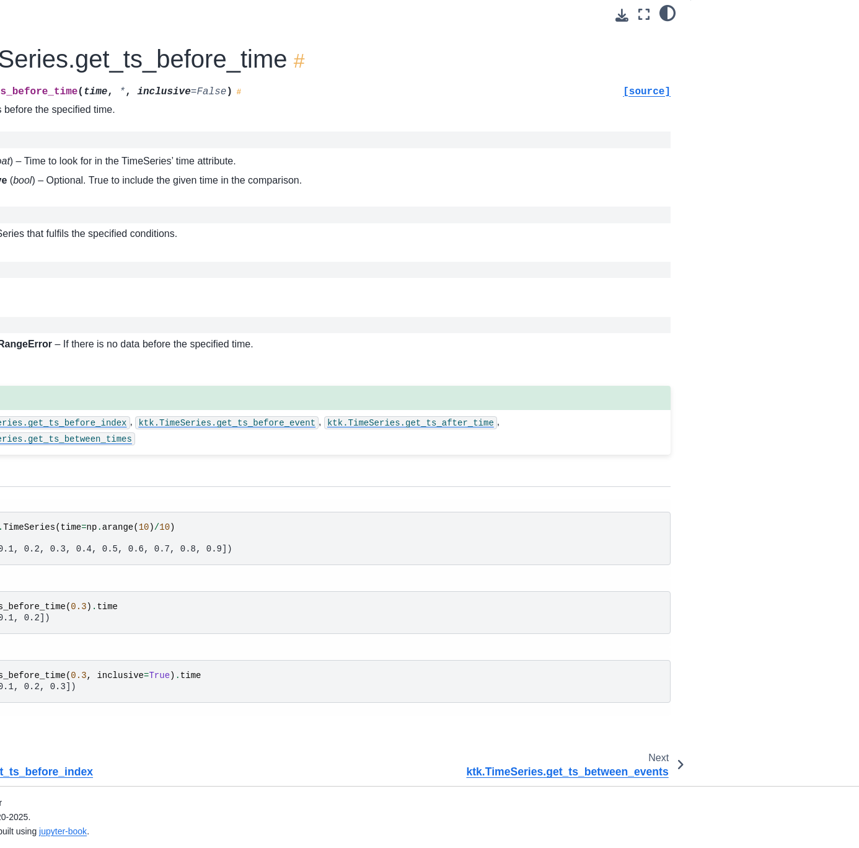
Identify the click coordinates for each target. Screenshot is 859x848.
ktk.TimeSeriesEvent (66, 705)
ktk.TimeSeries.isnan (77, 321)
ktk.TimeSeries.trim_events (89, 646)
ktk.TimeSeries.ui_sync (81, 685)
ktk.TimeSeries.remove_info (91, 489)
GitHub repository (51, 804)
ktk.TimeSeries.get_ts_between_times (98, 294)
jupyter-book (306, 831)
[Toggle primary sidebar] (192, 14)
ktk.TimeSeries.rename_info (91, 548)
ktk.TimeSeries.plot (74, 360)
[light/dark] (667, 13)
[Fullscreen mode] (643, 14)
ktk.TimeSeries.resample (85, 568)
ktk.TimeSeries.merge (79, 341)
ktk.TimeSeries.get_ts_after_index (98, 53)
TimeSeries (256, 288)
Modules (33, 764)
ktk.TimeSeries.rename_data (92, 508)
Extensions (37, 784)
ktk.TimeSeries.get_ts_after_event (97, 18)
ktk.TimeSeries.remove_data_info (98, 407)
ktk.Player (45, 725)
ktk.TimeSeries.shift (74, 587)
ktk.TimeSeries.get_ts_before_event (99, 122)
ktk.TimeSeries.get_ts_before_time (98, 191)
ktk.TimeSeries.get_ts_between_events (98, 225)
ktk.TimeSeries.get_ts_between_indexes (98, 260)
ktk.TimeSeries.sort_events (89, 607)
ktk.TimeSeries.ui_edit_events (95, 666)
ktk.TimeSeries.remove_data (92, 380)
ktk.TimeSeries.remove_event (95, 469)
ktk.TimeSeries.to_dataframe (92, 627)
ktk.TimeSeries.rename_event (95, 528)
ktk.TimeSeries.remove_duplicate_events (99, 441)
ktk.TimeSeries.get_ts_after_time (98, 87)
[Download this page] (621, 15)
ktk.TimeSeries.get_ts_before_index (97, 156)
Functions (35, 745)
